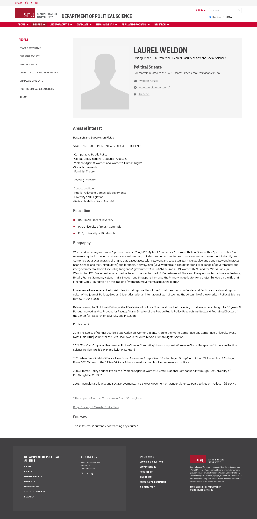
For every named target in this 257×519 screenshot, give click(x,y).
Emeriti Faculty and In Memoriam (39, 72)
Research (160, 24)
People (37, 24)
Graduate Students (31, 80)
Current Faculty (30, 56)
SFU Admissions (148, 466)
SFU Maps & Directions (151, 461)
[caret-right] (31, 2)
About (22, 24)
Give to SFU (146, 477)
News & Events (105, 24)
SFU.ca (229, 17)
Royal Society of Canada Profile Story (96, 407)
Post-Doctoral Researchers (37, 89)
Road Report (147, 472)
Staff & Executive (30, 48)
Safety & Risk (147, 456)
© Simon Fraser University (201, 490)
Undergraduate (59, 24)
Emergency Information (153, 482)
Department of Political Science (97, 16)
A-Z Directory (147, 487)
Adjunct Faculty (30, 64)
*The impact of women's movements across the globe (107, 398)
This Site (216, 17)
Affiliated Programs (134, 24)
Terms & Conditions (198, 487)
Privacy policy (214, 487)
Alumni (24, 97)
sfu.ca (18, 3)
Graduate (83, 24)
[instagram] (26, 2)
